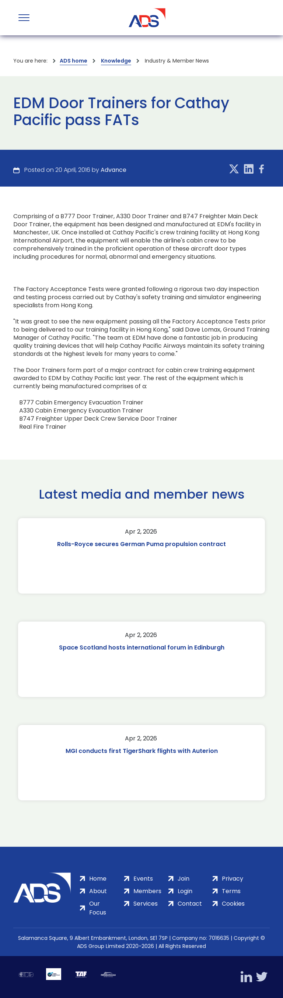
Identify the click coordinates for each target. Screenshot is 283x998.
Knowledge (116, 60)
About (98, 891)
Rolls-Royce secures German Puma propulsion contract (141, 544)
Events (143, 878)
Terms (231, 891)
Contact (190, 903)
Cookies (233, 903)
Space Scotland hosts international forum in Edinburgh (141, 647)
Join (183, 878)
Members (147, 891)
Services (145, 903)
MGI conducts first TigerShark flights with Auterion (142, 751)
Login (185, 891)
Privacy (232, 878)
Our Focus (97, 908)
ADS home (73, 60)
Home (97, 878)
